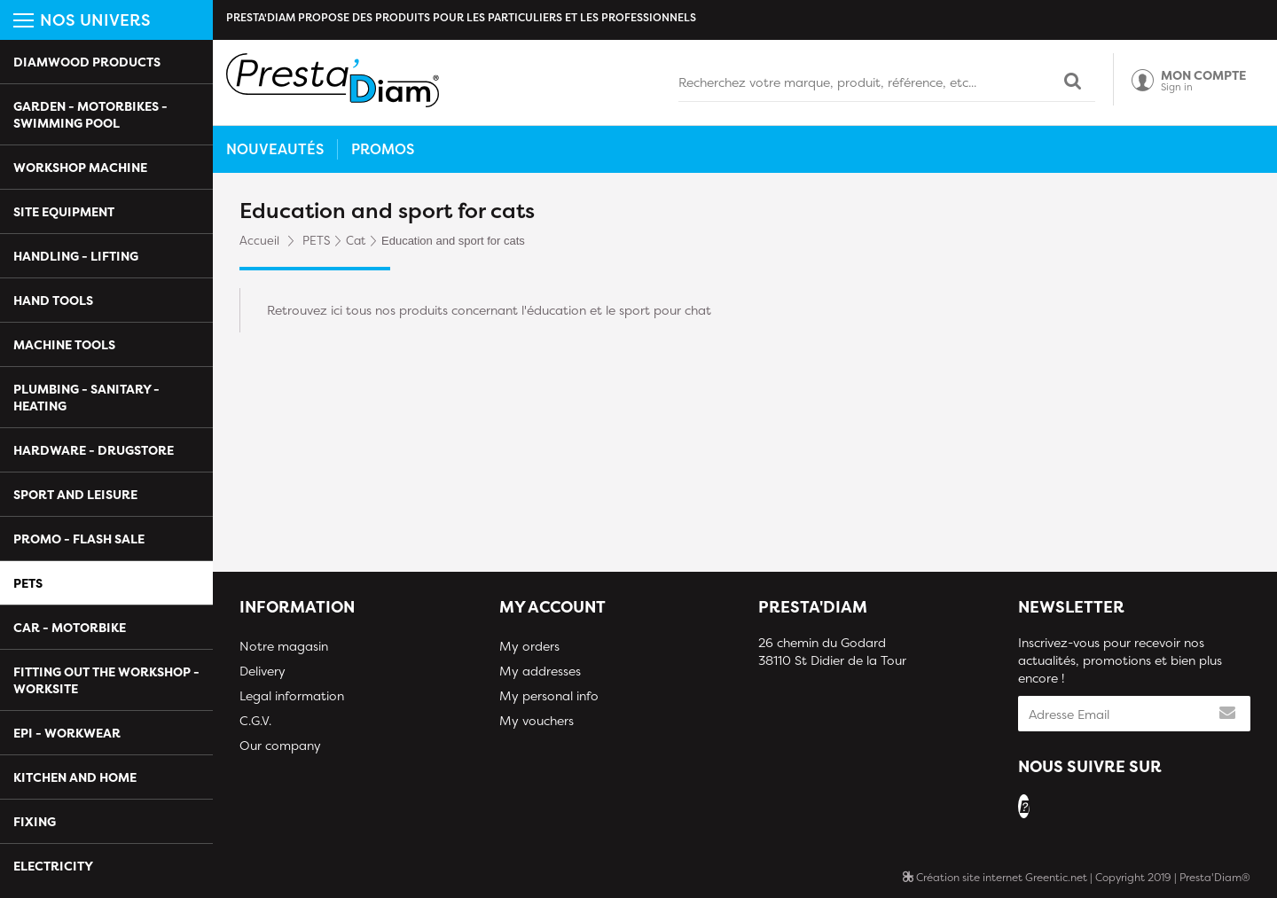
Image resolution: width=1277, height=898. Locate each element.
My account (552, 607)
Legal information (291, 695)
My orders (529, 645)
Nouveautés (275, 149)
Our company (280, 745)
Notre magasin (283, 645)
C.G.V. (255, 720)
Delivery (262, 670)
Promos (382, 149)
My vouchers (536, 720)
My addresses (540, 670)
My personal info (549, 695)
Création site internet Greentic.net (995, 877)
